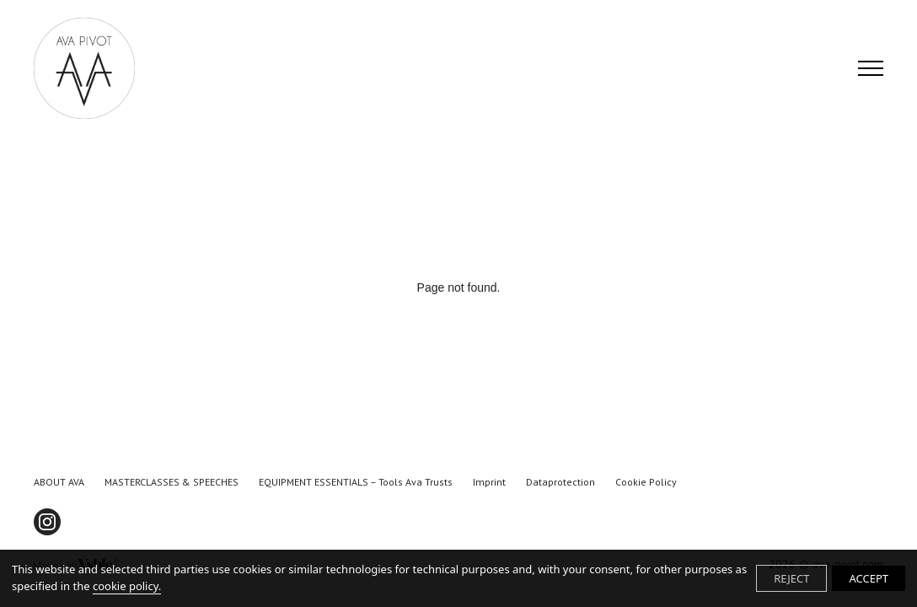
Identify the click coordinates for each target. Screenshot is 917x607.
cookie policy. (127, 586)
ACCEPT (868, 578)
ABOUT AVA (59, 481)
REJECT (791, 578)
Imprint (489, 481)
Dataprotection (560, 481)
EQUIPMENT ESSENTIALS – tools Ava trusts (356, 481)
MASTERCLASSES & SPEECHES (172, 481)
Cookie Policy (646, 481)
